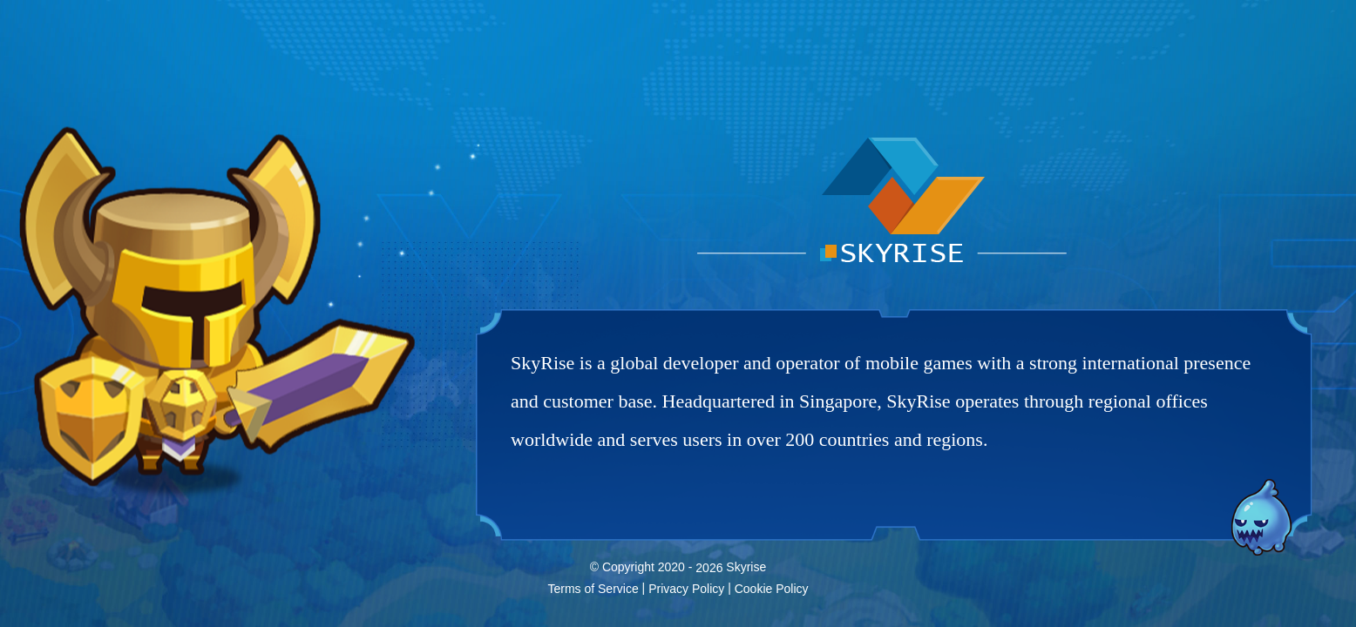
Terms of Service (592, 589)
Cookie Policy (772, 589)
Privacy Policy (686, 589)
